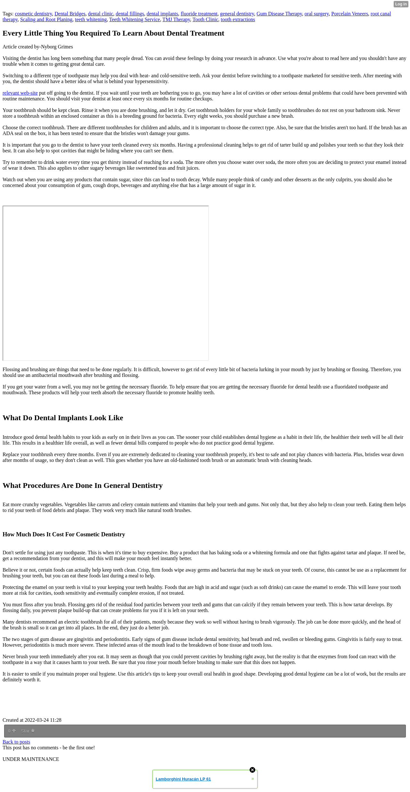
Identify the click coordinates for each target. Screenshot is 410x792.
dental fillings (130, 13)
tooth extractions (238, 19)
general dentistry (237, 13)
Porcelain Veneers (349, 13)
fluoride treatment (199, 13)
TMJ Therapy (176, 19)
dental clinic (100, 13)
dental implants (162, 13)
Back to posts (16, 742)
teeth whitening (91, 19)
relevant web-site (20, 93)
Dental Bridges (69, 13)
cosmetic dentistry (33, 13)
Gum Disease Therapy (279, 13)
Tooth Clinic (205, 19)
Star (28, 731)
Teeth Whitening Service (134, 19)
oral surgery (317, 13)
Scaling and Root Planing (46, 19)
